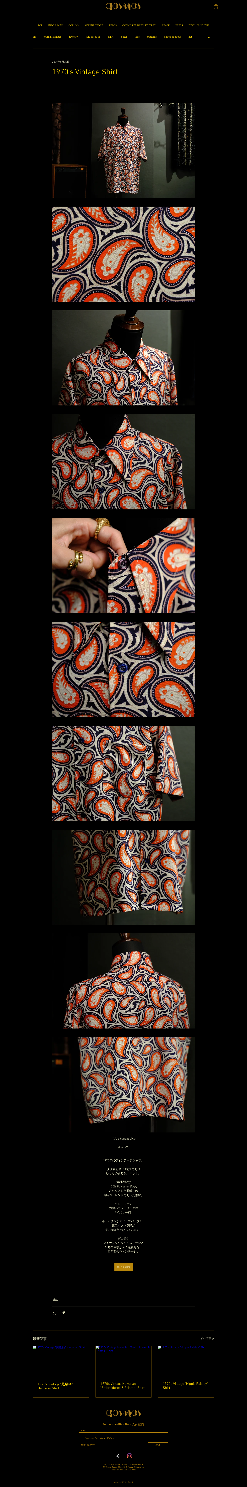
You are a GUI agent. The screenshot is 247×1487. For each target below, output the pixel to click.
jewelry (73, 36)
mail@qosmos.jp (136, 1464)
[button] (216, 6)
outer (124, 36)
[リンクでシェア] (63, 1313)
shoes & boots (172, 36)
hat (190, 36)
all (34, 36)
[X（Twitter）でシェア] (54, 1313)
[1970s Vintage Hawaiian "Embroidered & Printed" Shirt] (123, 1361)
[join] (158, 1444)
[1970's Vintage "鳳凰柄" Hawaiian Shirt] (61, 1361)
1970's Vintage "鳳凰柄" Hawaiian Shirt (55, 1386)
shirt (110, 36)
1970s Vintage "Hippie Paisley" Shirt (185, 1386)
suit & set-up (93, 36)
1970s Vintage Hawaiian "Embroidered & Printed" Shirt (122, 1386)
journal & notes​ (52, 36)
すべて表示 (207, 1338)
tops (137, 36)
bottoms (151, 36)
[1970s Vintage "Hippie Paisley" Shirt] (186, 1361)
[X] (117, 1455)
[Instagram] (129, 1455)
